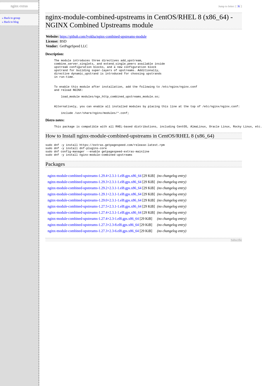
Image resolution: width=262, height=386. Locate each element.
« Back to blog (10, 21)
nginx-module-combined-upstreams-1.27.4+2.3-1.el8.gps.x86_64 (93, 233)
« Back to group (11, 17)
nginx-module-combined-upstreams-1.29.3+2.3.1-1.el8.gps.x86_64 (94, 196)
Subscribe (236, 254)
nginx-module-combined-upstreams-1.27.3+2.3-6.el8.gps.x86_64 (93, 245)
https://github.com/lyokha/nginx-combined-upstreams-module (103, 36)
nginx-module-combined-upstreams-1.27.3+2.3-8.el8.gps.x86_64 (93, 239)
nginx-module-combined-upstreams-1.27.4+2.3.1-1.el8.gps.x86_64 (94, 227)
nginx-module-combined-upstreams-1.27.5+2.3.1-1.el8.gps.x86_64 (94, 221)
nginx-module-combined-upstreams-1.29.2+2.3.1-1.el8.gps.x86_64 (94, 202)
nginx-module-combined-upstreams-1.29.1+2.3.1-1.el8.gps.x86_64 (94, 208)
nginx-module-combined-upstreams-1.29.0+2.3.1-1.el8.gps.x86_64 (94, 215)
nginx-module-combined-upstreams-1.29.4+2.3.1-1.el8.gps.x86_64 (94, 190)
